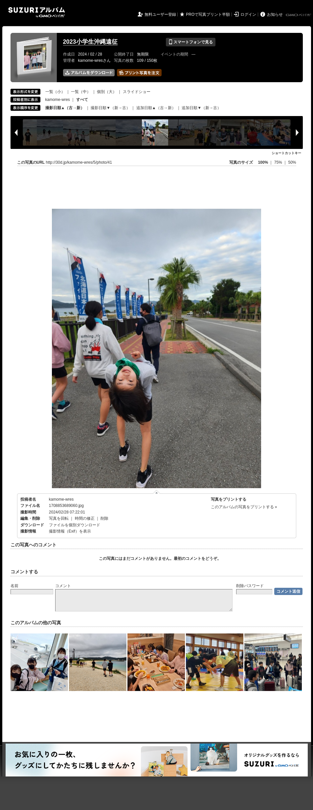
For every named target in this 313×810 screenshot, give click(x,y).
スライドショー (136, 91)
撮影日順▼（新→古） (110, 108)
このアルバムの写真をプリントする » (244, 507)
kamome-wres (57, 99)
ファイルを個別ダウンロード (74, 525)
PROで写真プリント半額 (208, 14)
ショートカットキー (286, 153)
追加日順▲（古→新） (156, 108)
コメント (63, 586)
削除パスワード (250, 586)
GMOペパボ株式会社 (299, 15)
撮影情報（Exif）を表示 (70, 531)
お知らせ (275, 14)
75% (278, 162)
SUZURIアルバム (36, 12)
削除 (104, 518)
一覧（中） (81, 91)
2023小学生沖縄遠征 (90, 41)
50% (292, 162)
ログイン (248, 14)
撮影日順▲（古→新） (65, 108)
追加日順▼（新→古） (201, 108)
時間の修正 (85, 518)
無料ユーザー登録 (160, 14)
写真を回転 (59, 518)
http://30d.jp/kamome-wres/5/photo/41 (79, 162)
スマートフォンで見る (190, 42)
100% (263, 162)
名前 (14, 586)
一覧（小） (55, 91)
